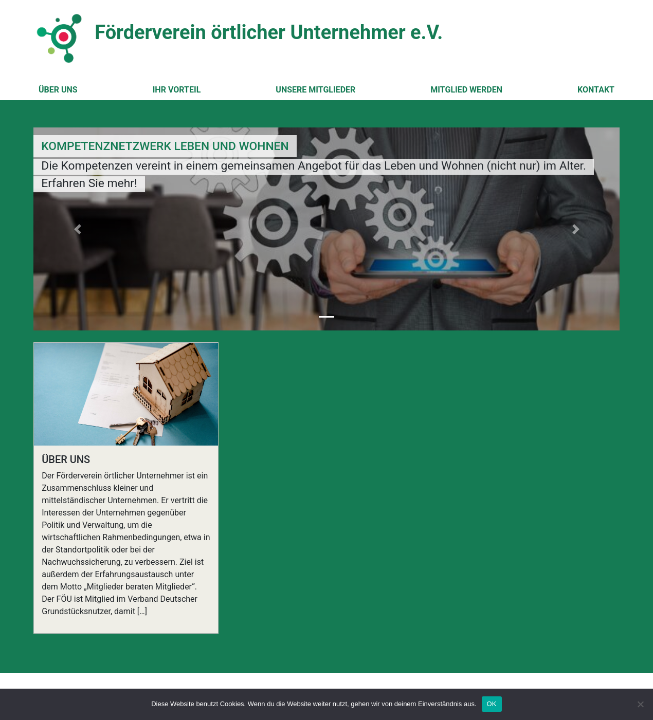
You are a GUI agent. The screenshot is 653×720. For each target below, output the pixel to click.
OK (492, 704)
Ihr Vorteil (177, 90)
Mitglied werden (466, 90)
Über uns (58, 90)
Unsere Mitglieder (315, 90)
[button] (77, 228)
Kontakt (595, 90)
